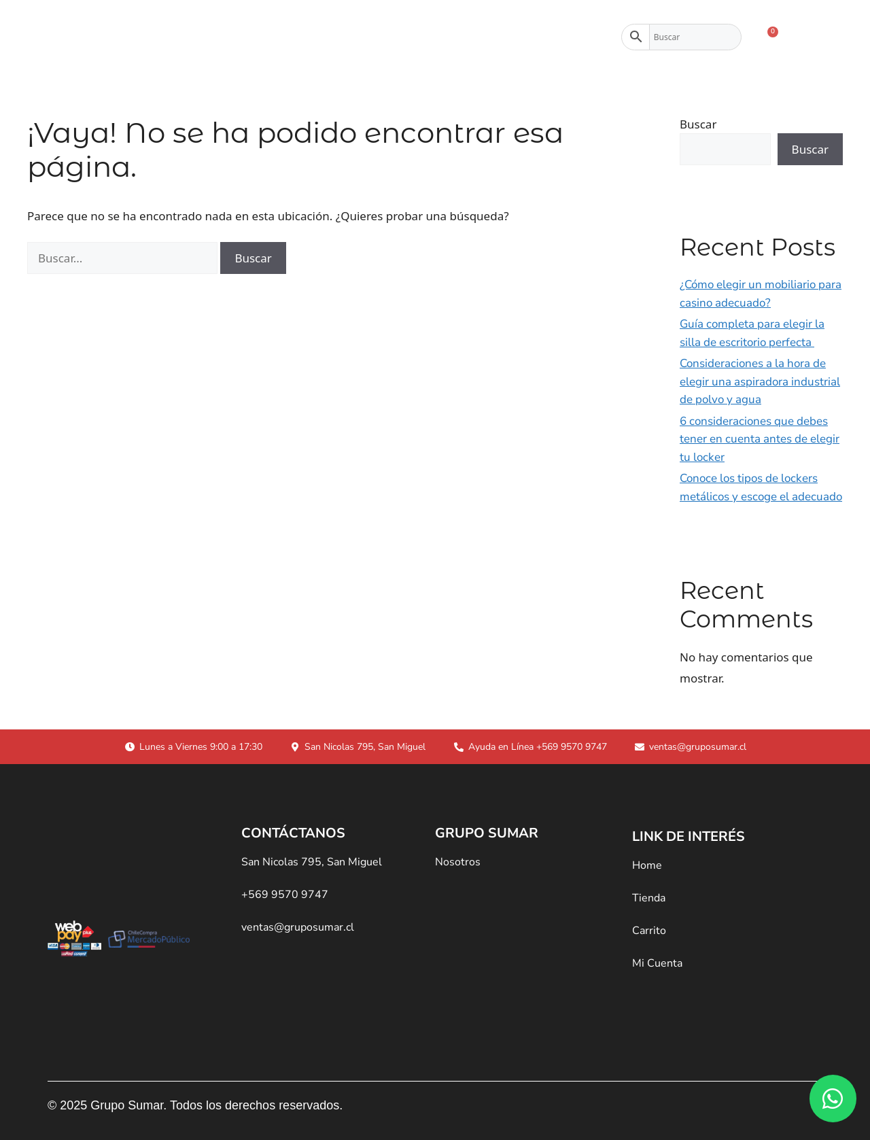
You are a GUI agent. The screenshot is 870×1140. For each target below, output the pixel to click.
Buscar (698, 124)
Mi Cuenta (657, 963)
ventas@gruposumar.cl (297, 927)
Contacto (513, 37)
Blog (580, 37)
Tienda (352, 37)
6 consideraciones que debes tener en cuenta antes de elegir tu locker (759, 439)
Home (647, 865)
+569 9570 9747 (284, 894)
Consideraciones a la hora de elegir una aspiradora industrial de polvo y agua (760, 381)
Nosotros (432, 37)
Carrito (649, 930)
